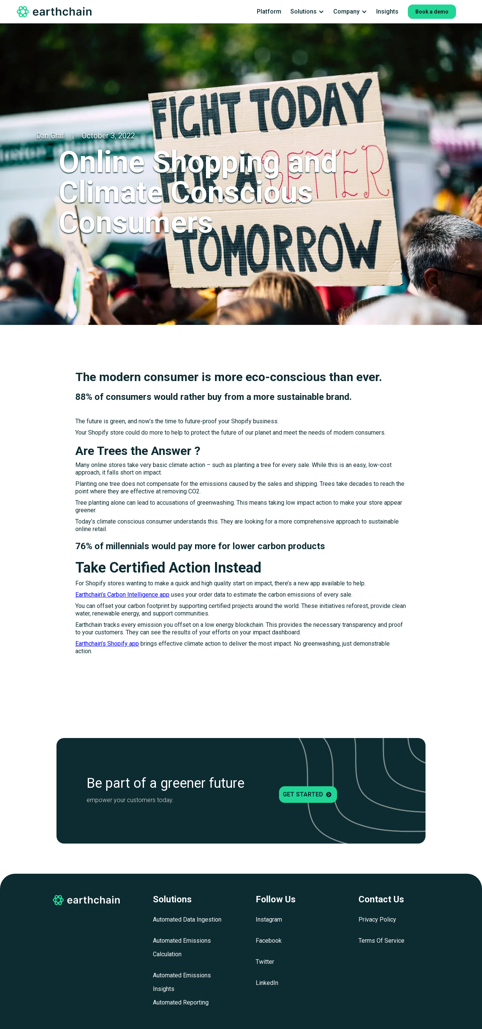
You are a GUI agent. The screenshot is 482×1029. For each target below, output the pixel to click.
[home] (55, 11)
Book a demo (431, 12)
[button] (307, 11)
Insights (387, 11)
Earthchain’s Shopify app (107, 643)
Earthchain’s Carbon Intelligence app (122, 594)
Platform (269, 11)
